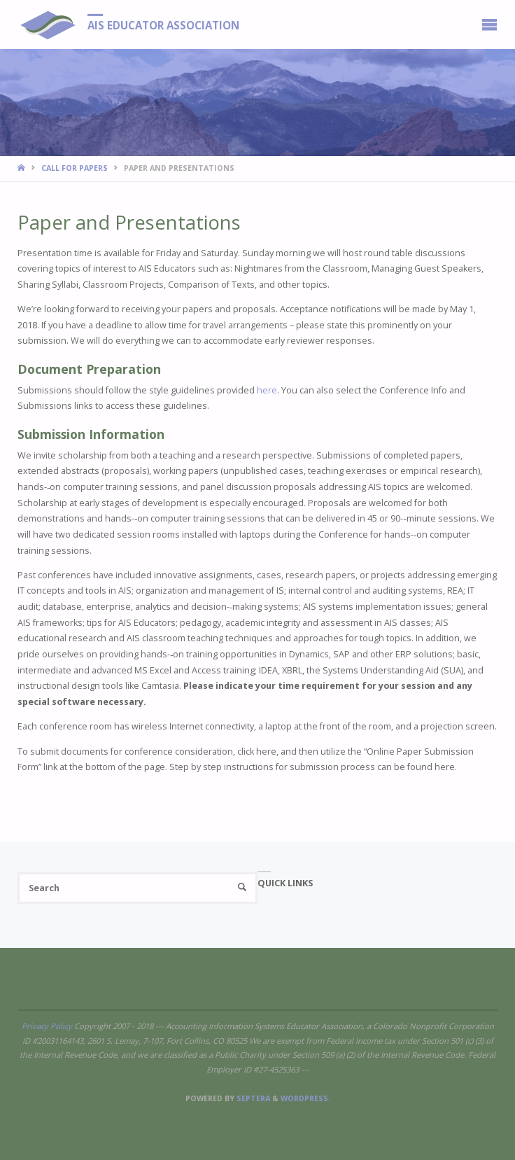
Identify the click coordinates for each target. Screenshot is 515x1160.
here (267, 390)
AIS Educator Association (163, 25)
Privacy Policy (47, 1026)
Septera (252, 1098)
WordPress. (305, 1098)
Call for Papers (74, 168)
